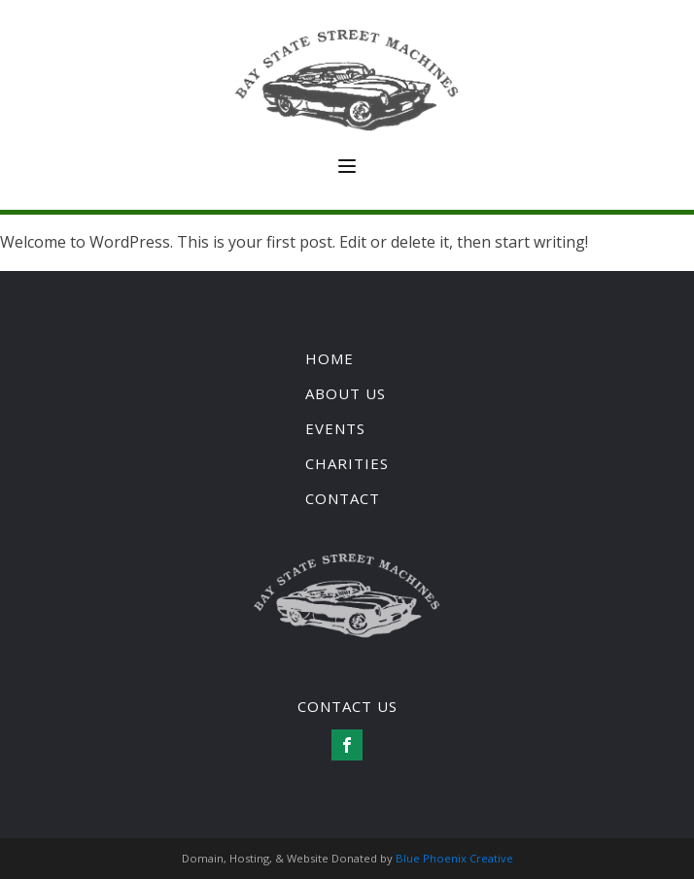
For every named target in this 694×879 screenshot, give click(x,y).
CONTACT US (347, 706)
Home (329, 358)
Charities (347, 463)
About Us (345, 393)
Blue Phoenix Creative (454, 858)
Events (335, 428)
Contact (342, 498)
